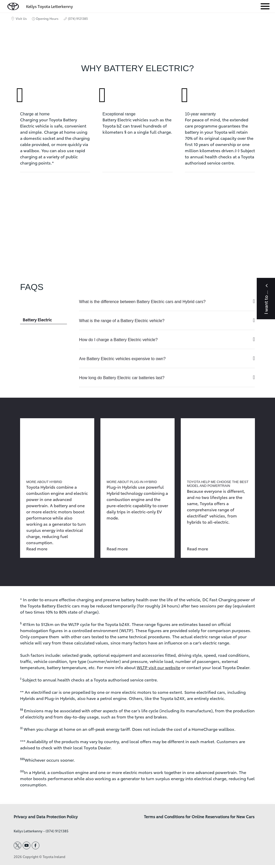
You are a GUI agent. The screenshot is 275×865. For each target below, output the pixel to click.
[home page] (13, 5)
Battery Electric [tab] (37, 319)
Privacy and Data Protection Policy (46, 816)
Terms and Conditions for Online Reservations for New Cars (199, 816)
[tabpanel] (167, 339)
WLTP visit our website (158, 667)
